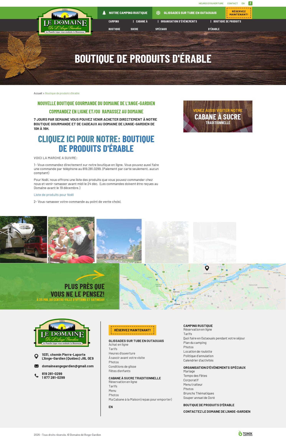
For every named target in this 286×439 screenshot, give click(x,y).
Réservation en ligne (124, 387)
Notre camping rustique (128, 13)
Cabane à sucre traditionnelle (135, 383)
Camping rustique (199, 335)
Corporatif (193, 386)
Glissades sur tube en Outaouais (190, 13)
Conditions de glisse (124, 372)
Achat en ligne (120, 352)
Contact (232, 3)
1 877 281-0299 (54, 383)
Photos (115, 368)
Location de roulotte (199, 359)
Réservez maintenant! (223, 87)
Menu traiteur (195, 390)
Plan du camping (196, 351)
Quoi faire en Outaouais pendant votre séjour (214, 347)
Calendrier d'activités (200, 367)
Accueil (38, 93)
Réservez (238, 13)
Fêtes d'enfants (121, 376)
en (243, 3)
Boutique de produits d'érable (106, 143)
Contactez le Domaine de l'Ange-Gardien (217, 415)
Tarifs (115, 356)
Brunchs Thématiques (200, 398)
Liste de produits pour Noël (54, 194)
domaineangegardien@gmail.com (67, 373)
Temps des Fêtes (197, 382)
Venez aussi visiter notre (218, 116)
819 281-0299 (53, 380)
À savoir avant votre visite (128, 364)
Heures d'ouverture (211, 3)
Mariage (191, 377)
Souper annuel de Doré (200, 402)
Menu (114, 395)
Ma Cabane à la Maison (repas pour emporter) (140, 403)
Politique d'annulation (200, 363)
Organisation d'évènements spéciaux (215, 374)
